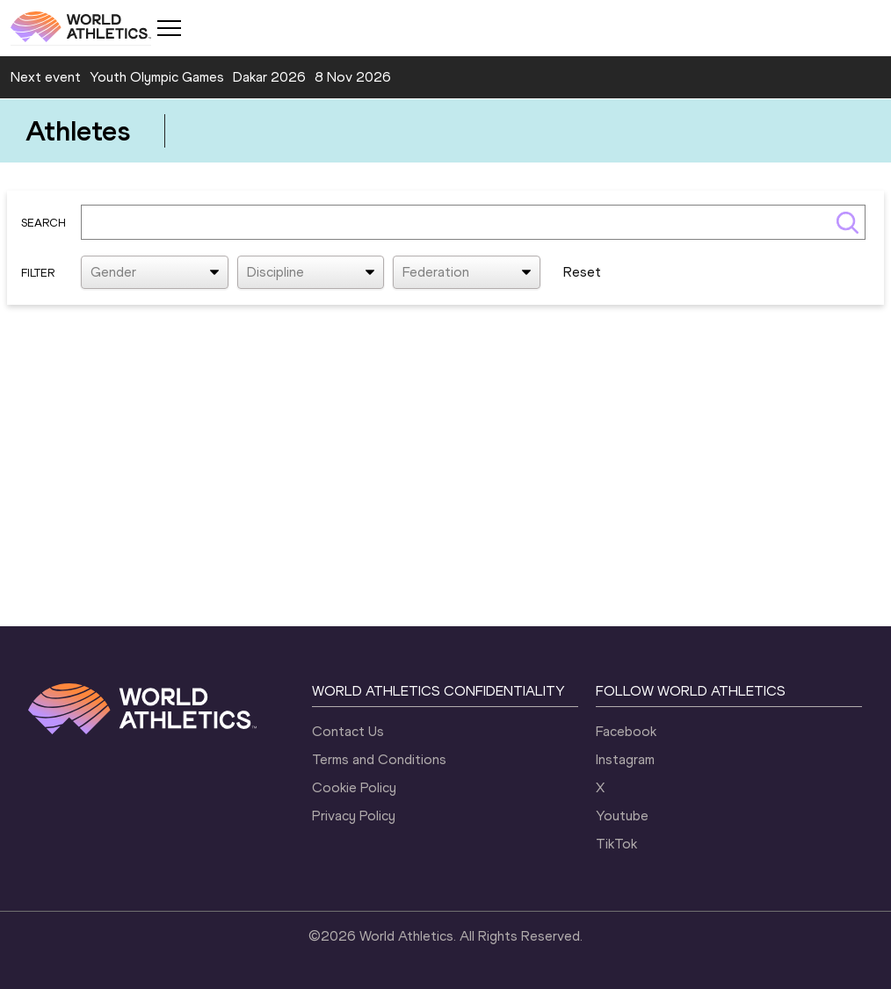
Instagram (625, 759)
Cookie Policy (354, 787)
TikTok (616, 843)
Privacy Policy (353, 815)
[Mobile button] (168, 28)
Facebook (626, 731)
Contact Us (348, 731)
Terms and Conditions (379, 759)
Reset (582, 271)
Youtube (622, 815)
